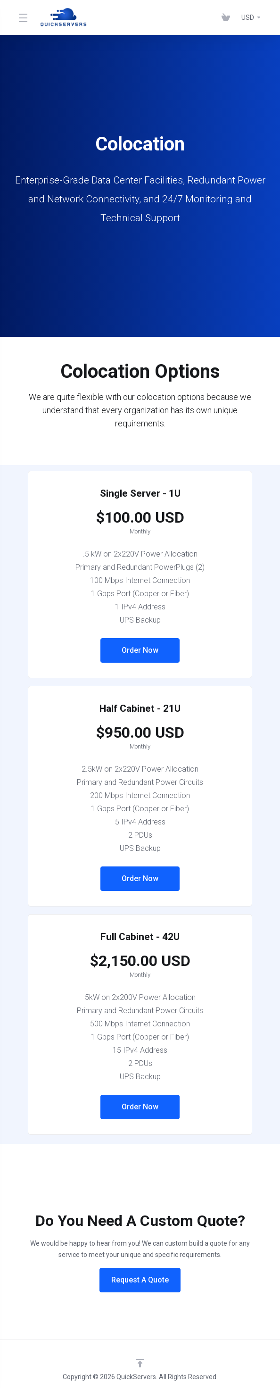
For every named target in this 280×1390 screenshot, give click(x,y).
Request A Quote (140, 1279)
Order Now (140, 650)
